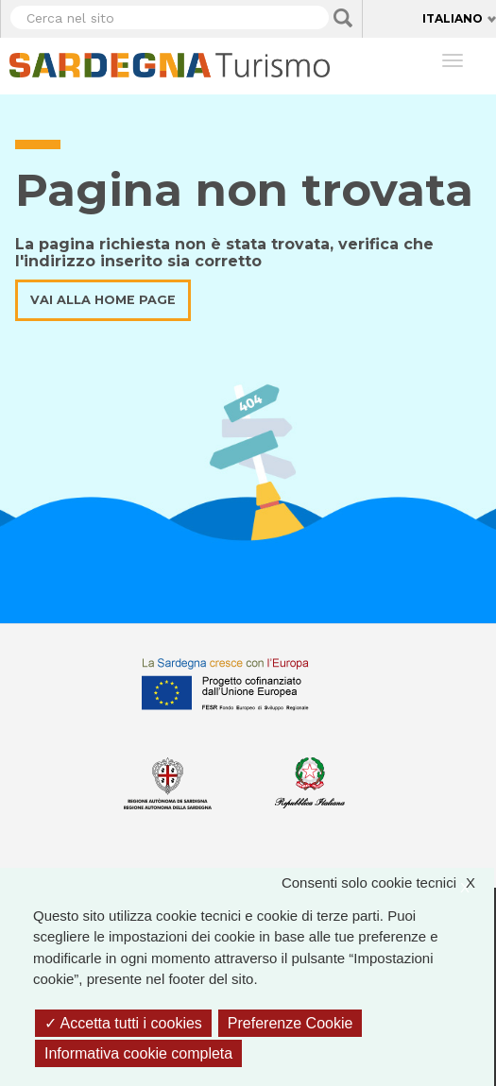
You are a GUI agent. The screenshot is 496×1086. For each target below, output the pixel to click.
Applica (343, 17)
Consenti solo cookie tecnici (388, 883)
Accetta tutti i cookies (123, 1023)
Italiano (452, 18)
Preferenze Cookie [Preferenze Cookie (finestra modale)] (290, 1023)
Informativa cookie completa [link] (138, 1053)
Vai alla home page (103, 300)
